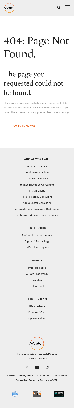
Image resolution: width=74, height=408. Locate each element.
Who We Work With (37, 159)
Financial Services (37, 178)
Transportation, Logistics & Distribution (37, 208)
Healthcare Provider (37, 172)
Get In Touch (37, 285)
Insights (37, 279)
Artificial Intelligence (37, 247)
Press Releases (37, 267)
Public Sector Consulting (37, 202)
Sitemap (11, 375)
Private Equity (37, 190)
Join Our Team (37, 298)
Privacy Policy (26, 375)
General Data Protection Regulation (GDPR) (37, 380)
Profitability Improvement (37, 235)
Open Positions (37, 318)
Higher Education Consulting (37, 184)
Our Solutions (36, 227)
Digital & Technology (37, 241)
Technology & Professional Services (37, 214)
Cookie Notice (60, 375)
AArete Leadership (37, 273)
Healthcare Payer (37, 166)
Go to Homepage (24, 126)
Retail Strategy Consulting (37, 196)
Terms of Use (42, 375)
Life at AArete (37, 306)
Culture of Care (37, 312)
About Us (37, 260)
